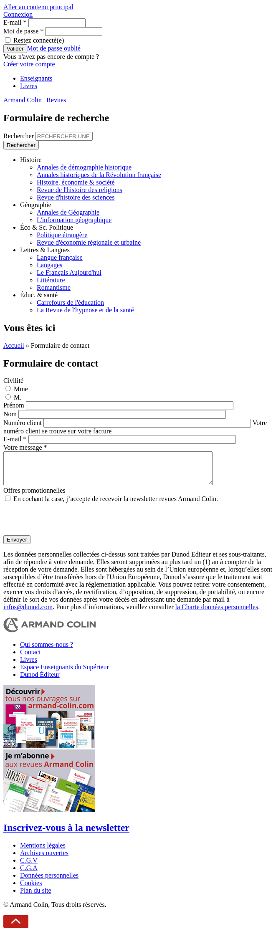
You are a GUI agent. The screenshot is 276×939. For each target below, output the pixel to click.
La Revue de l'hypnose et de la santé (85, 310)
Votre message (25, 447)
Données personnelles (49, 881)
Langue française (60, 257)
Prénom (14, 405)
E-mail (15, 22)
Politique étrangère (62, 234)
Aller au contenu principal (38, 6)
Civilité (13, 380)
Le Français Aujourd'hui (69, 272)
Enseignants (36, 78)
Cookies (31, 889)
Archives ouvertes (44, 859)
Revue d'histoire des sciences (75, 197)
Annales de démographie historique (84, 167)
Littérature (51, 279)
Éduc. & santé (39, 295)
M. (17, 397)
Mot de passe (23, 31)
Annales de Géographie (68, 212)
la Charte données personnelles (216, 613)
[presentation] (66, 525)
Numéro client (23, 422)
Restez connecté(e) (38, 40)
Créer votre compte (29, 64)
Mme (21, 388)
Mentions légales (43, 851)
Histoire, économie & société (76, 182)
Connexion (18, 14)
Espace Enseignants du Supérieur (64, 673)
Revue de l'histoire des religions (79, 189)
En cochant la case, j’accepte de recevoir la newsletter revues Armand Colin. (115, 505)
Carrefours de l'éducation (70, 302)
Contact (30, 658)
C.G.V (29, 866)
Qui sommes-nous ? (46, 650)
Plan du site (35, 896)
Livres (28, 85)
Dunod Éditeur (40, 680)
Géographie (35, 204)
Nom (10, 414)
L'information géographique (74, 219)
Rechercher (19, 135)
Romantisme (54, 287)
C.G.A (29, 874)
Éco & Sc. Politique (46, 227)
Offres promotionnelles (34, 496)
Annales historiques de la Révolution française (99, 174)
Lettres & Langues (45, 249)
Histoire (31, 159)
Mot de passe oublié (54, 48)
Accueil (13, 345)
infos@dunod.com (28, 613)
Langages (49, 264)
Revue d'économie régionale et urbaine (89, 242)
